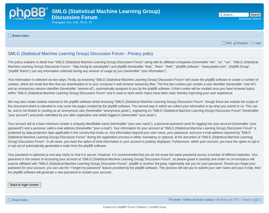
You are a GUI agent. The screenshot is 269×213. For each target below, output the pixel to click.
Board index (20, 35)
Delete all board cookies (198, 199)
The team (174, 199)
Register (242, 43)
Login (257, 43)
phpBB (121, 207)
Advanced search (250, 18)
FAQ (229, 43)
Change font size (257, 34)
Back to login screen (24, 185)
